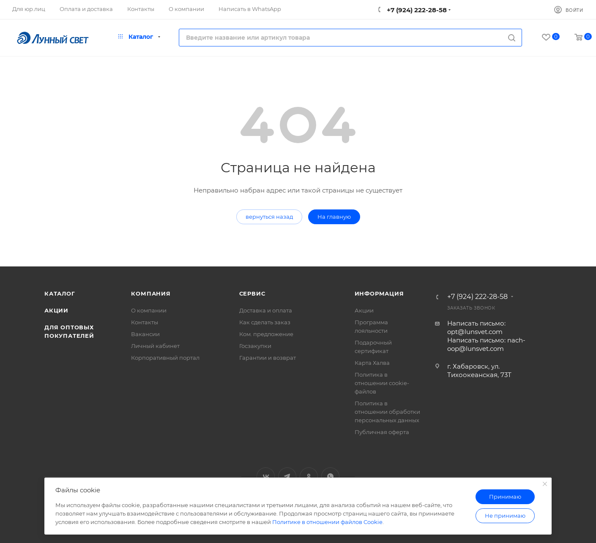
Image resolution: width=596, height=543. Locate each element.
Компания (150, 293)
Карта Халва (372, 362)
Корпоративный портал (165, 357)
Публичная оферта (382, 432)
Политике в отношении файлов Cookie (327, 522)
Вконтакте (266, 476)
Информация (379, 293)
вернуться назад (269, 216)
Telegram (287, 476)
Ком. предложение (266, 334)
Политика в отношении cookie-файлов (382, 383)
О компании (149, 310)
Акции (56, 310)
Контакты (144, 322)
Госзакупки (255, 345)
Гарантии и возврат (267, 357)
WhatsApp (330, 476)
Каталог (59, 293)
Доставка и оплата (265, 310)
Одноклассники (309, 476)
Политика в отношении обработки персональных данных (387, 412)
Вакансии (145, 334)
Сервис (252, 293)
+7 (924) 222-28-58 (416, 10)
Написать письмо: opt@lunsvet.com (476, 327)
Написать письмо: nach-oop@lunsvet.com (486, 344)
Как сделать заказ (264, 322)
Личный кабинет (155, 345)
